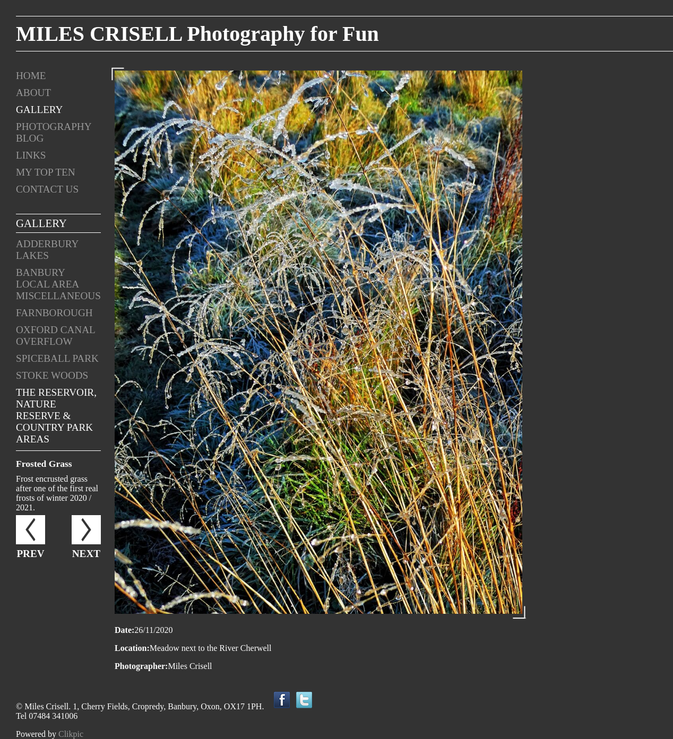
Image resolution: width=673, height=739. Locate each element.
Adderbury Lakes (47, 249)
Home (31, 75)
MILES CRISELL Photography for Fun (197, 34)
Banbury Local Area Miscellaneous (58, 284)
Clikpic (70, 733)
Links (31, 155)
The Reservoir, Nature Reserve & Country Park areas (56, 416)
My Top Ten (45, 172)
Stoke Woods (52, 375)
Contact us (47, 189)
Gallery (39, 109)
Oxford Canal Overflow (55, 335)
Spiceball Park (57, 358)
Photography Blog (53, 132)
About (33, 92)
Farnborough (54, 312)
